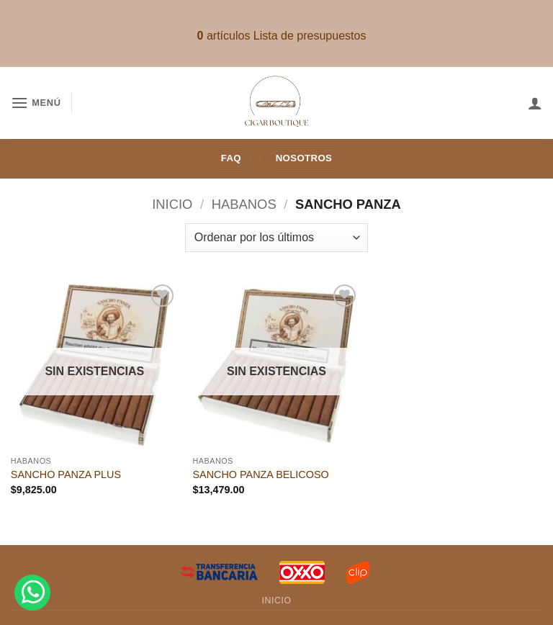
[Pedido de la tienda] (276, 237)
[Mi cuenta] (535, 103)
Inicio (172, 204)
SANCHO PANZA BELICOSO (260, 474)
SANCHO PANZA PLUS (66, 474)
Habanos (244, 204)
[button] (36, 102)
